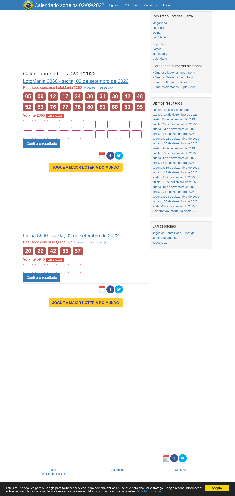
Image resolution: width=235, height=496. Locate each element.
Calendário (131, 5)
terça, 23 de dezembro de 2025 (173, 133)
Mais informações (149, 491)
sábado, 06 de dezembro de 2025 (174, 201)
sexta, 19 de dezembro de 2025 (173, 148)
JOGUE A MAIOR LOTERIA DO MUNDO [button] (85, 167)
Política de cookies (54, 474)
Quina (156, 32)
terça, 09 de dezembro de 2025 (173, 191)
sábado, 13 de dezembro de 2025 (174, 172)
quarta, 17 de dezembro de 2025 (174, 158)
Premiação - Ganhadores (98, 88)
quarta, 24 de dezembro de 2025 (174, 129)
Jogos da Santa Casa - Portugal (173, 233)
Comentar (181, 469)
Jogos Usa (159, 242)
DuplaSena (159, 44)
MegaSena (159, 23)
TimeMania (159, 53)
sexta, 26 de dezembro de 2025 (173, 119)
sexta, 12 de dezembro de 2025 (173, 177)
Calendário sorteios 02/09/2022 (69, 5)
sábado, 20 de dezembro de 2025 (174, 143)
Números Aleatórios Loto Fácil (172, 77)
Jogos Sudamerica (164, 237)
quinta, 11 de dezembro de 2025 (174, 182)
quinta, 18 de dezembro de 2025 (174, 153)
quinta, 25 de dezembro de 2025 (174, 124)
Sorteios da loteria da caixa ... (173, 211)
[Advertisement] (85, 39)
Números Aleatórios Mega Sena (173, 72)
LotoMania (159, 37)
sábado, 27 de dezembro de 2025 (174, 114)
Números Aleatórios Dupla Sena (173, 87)
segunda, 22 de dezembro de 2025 (175, 138)
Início (166, 5)
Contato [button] (150, 5)
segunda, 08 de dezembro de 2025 (175, 196)
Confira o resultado (41, 144)
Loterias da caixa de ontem (170, 109)
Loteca (156, 49)
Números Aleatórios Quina (170, 82)
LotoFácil (158, 27)
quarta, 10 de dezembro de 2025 (174, 187)
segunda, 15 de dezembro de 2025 (175, 167)
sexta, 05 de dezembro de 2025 (173, 206)
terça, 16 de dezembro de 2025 (173, 162)
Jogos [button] (113, 5)
